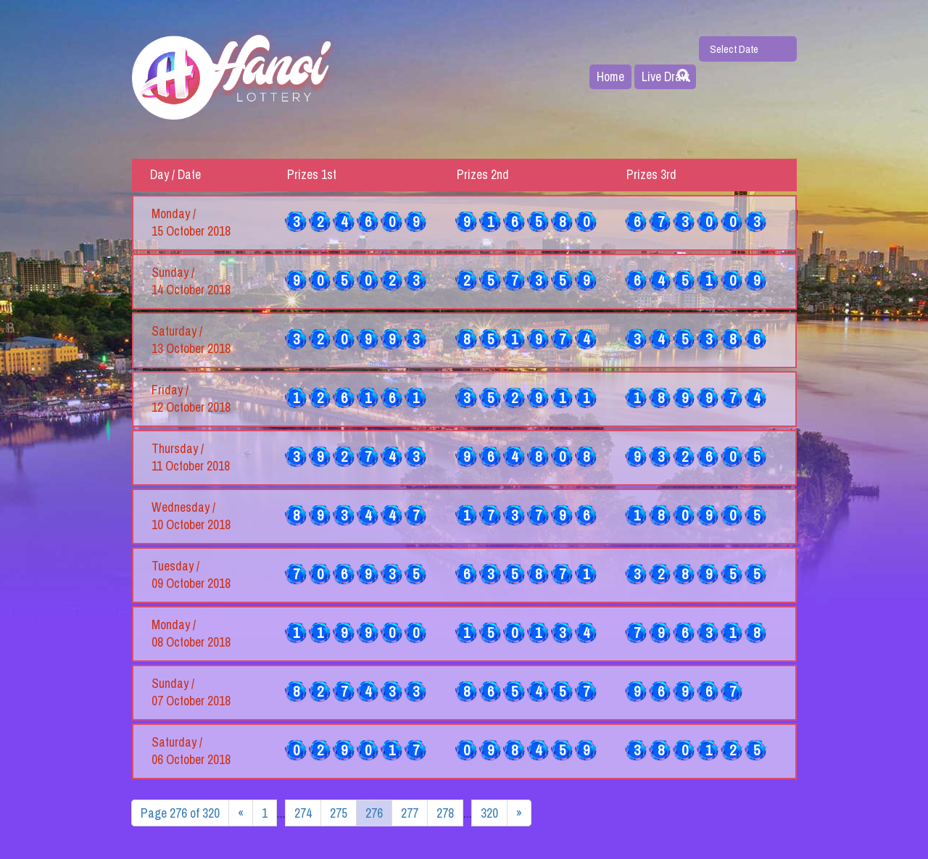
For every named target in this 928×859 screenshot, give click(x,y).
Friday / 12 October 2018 (191, 398)
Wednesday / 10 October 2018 (191, 516)
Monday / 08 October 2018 (191, 633)
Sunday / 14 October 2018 (191, 281)
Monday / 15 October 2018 (191, 222)
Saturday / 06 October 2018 (191, 751)
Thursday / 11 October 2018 (191, 457)
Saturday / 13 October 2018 (191, 340)
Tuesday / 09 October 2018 (191, 574)
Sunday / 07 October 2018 (191, 692)
